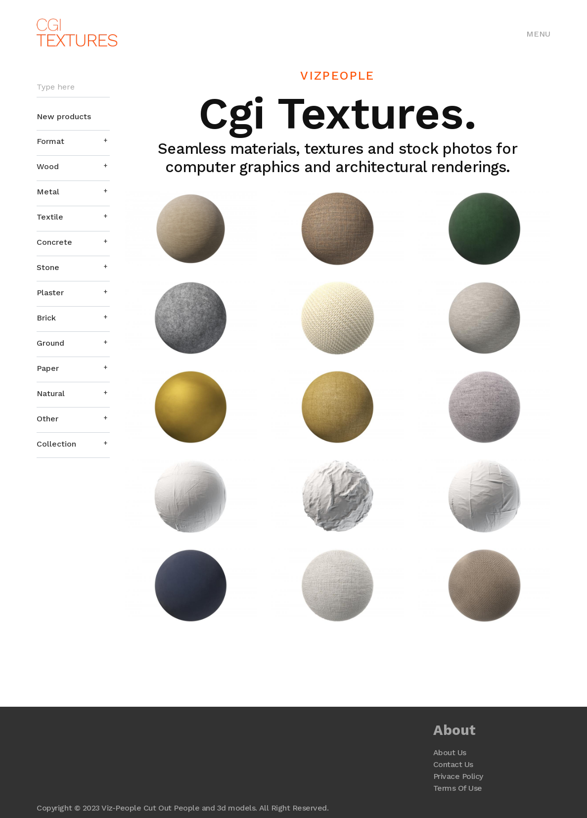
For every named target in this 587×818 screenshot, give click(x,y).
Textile (50, 217)
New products (64, 116)
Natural (51, 393)
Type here (56, 87)
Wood (48, 166)
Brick (46, 317)
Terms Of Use (457, 788)
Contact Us (453, 764)
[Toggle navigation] (538, 33)
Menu (538, 34)
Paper (48, 368)
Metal (48, 191)
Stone (48, 267)
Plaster (50, 292)
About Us (449, 752)
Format (50, 141)
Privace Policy (458, 776)
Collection (56, 444)
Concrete (54, 242)
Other (47, 418)
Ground (50, 343)
